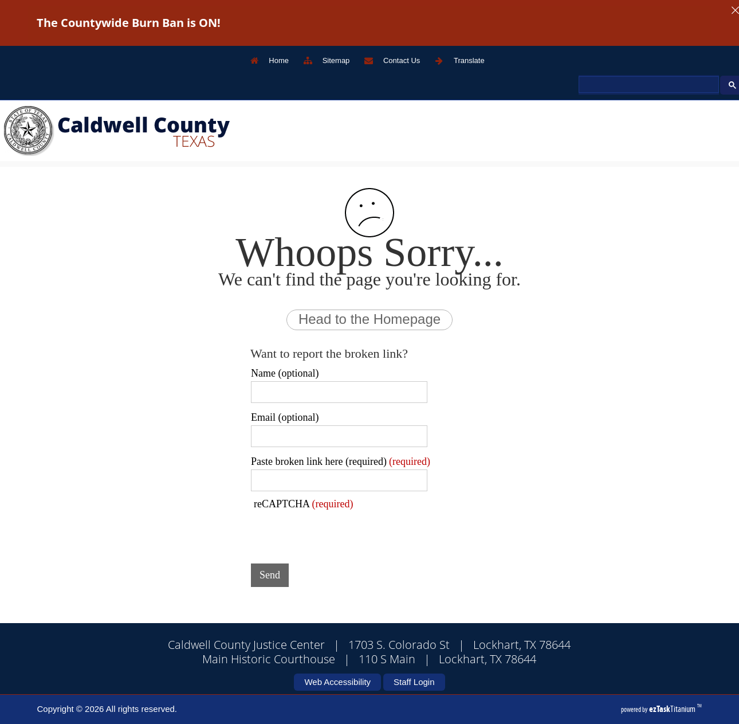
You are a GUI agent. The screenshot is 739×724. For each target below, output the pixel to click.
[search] (647, 85)
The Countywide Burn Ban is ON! (129, 22)
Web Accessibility (337, 682)
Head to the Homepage (369, 319)
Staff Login (414, 682)
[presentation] (338, 532)
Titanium (673, 708)
